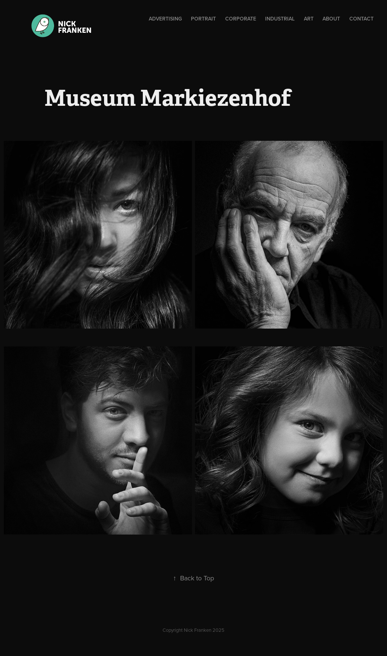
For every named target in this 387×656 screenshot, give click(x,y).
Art (309, 18)
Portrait (203, 18)
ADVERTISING (165, 18)
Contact (361, 18)
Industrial (280, 18)
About (331, 18)
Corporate (240, 18)
